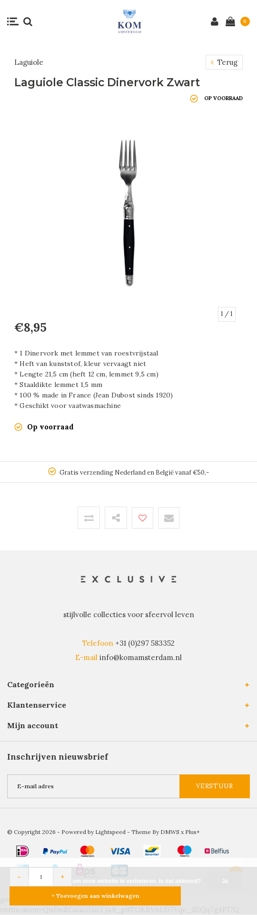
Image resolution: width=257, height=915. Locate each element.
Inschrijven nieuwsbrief (57, 757)
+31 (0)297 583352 (145, 643)
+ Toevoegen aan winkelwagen (95, 895)
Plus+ (192, 831)
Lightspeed (110, 831)
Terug (224, 62)
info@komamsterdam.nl (140, 657)
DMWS (169, 831)
